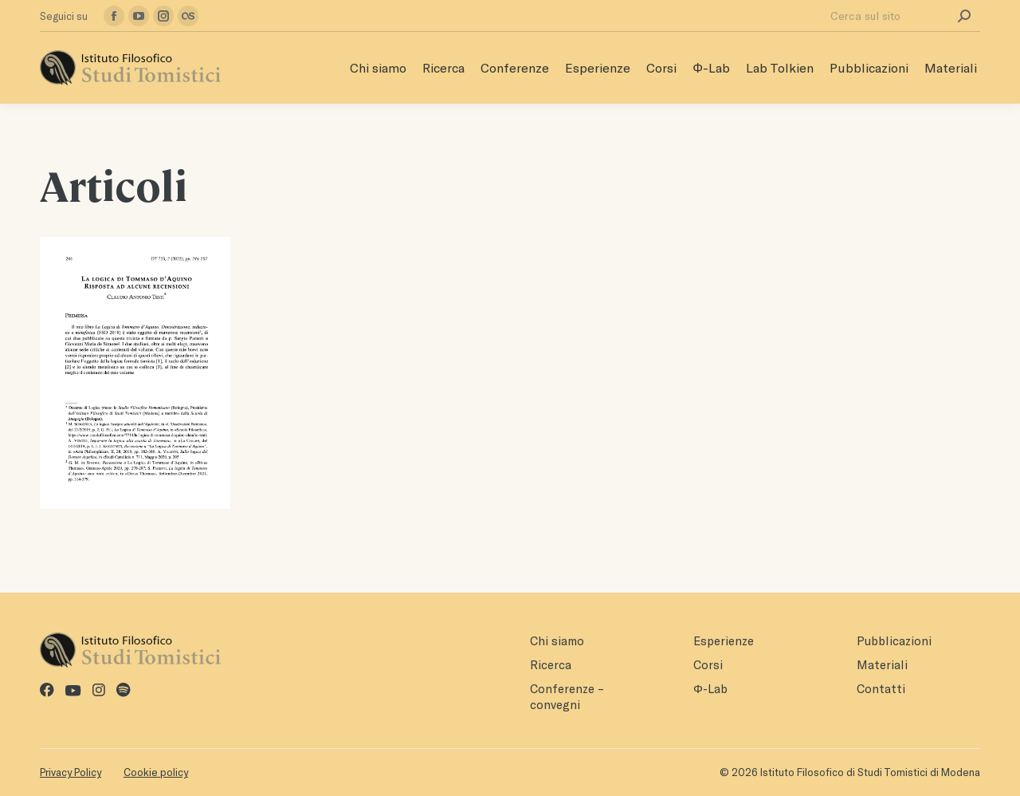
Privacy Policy (70, 772)
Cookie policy (156, 772)
